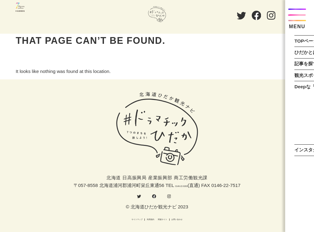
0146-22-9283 (181, 180)
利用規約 (141, 218)
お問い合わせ (206, 218)
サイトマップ (108, 218)
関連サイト (170, 218)
